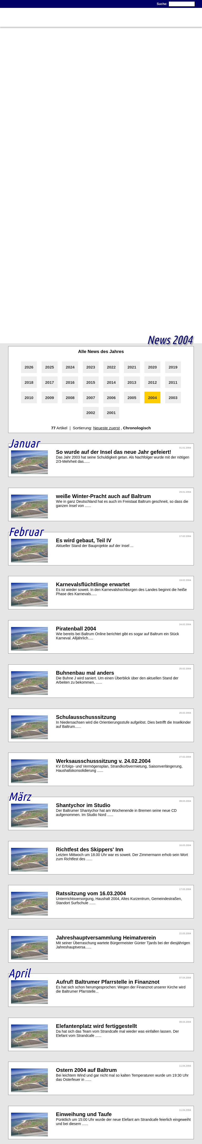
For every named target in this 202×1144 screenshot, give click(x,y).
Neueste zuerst (106, 428)
